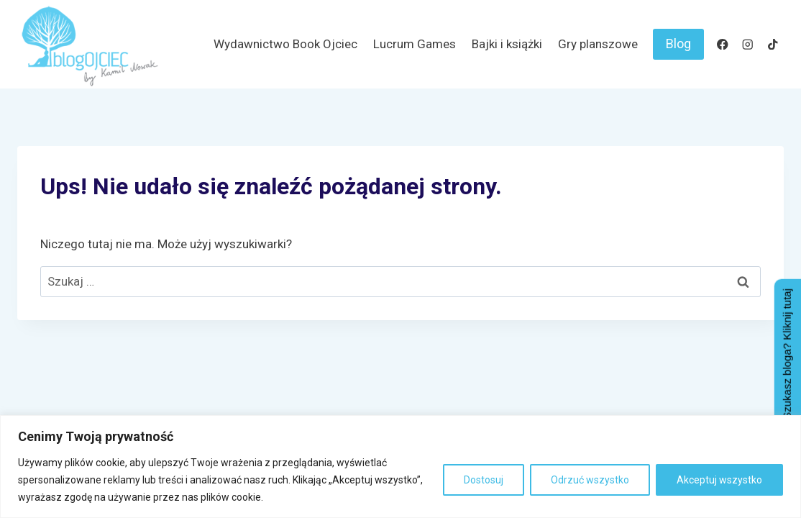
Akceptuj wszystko (719, 480)
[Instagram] (747, 44)
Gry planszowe (598, 44)
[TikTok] (772, 44)
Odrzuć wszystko (590, 480)
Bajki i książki (507, 44)
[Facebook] (722, 44)
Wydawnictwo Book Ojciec (285, 44)
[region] (400, 466)
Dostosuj (483, 480)
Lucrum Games (414, 44)
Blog (678, 43)
